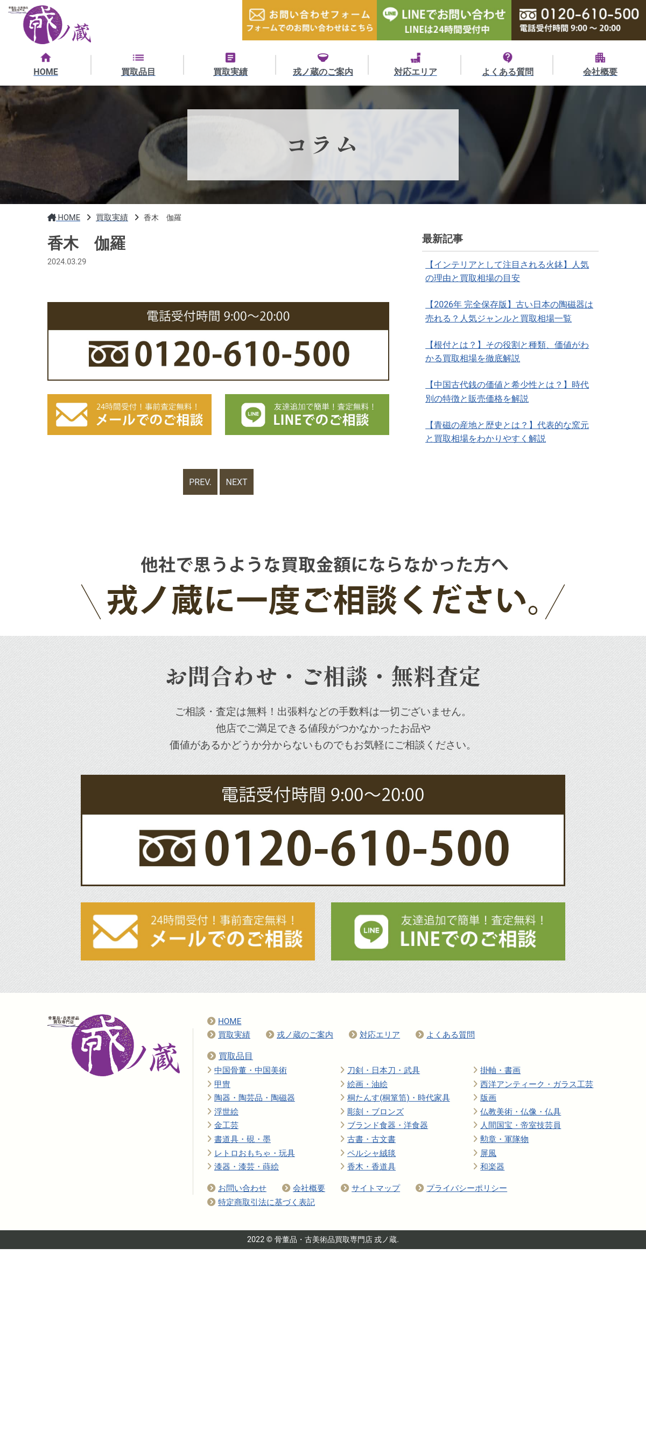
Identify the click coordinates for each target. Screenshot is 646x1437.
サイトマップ (370, 1190)
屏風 (484, 1155)
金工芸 (222, 1127)
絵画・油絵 (364, 1086)
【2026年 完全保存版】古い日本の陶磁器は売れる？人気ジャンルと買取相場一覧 (510, 315)
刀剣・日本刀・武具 (380, 1072)
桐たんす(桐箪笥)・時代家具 (395, 1099)
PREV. (199, 483)
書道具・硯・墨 (239, 1141)
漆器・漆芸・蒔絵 (243, 1168)
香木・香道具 (368, 1168)
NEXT (237, 483)
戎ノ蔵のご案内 (299, 1036)
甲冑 (218, 1086)
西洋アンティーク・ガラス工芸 (533, 1086)
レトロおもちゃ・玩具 (251, 1155)
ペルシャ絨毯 (368, 1155)
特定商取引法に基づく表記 (261, 1204)
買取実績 (228, 1036)
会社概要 (303, 1190)
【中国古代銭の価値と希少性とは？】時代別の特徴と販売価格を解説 (507, 399)
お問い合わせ (236, 1190)
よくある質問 (445, 1036)
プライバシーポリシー (461, 1190)
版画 (484, 1099)
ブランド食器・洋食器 (384, 1127)
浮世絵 (222, 1113)
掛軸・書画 (497, 1072)
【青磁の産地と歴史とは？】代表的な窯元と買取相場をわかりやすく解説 (507, 441)
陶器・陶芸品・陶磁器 (251, 1099)
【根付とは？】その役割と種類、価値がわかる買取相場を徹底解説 (507, 357)
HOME (224, 1023)
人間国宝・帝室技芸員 (517, 1127)
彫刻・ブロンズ (372, 1113)
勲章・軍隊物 (501, 1141)
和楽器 (488, 1168)
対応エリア (374, 1036)
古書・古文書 (368, 1141)
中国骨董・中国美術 (247, 1072)
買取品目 (230, 1058)
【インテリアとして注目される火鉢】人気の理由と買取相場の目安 (507, 272)
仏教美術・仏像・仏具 (517, 1113)
